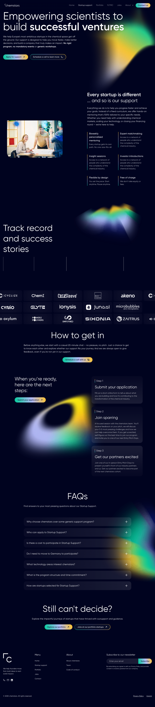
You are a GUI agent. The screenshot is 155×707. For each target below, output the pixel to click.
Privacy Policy (138, 696)
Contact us (143, 5)
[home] (14, 5)
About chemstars (73, 661)
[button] (129, 5)
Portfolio (38, 670)
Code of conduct (73, 670)
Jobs (37, 674)
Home (37, 661)
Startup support (41, 665)
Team (68, 665)
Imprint (149, 696)
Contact (38, 679)
